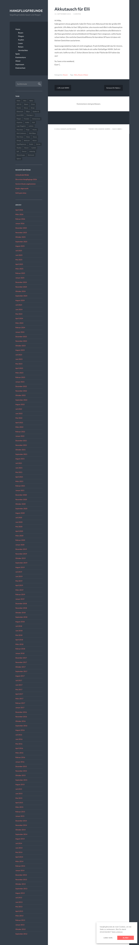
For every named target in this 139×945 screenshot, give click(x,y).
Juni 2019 (18, 576)
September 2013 (21, 889)
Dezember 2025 (21, 228)
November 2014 (21, 825)
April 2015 (19, 803)
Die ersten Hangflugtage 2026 (26, 179)
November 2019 (21, 554)
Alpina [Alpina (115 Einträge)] (31, 100)
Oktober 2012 (20, 929)
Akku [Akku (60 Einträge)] (24, 100)
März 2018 (19, 644)
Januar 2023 (19, 382)
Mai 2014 (18, 852)
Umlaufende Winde (22, 175)
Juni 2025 (18, 255)
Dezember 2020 (21, 495)
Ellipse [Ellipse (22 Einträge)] (28, 111)
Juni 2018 (18, 631)
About (17, 61)
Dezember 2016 (21, 712)
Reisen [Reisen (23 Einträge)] (35, 140)
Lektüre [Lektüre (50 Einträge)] (31, 126)
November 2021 (21, 445)
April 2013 (19, 911)
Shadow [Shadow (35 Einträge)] (19, 148)
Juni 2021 (18, 468)
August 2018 (20, 622)
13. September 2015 (63, 14)
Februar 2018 (20, 649)
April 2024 (19, 318)
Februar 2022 (20, 432)
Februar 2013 (20, 920)
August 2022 (20, 404)
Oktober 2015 (20, 775)
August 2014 (20, 839)
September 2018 (21, 617)
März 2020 (19, 536)
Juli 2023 (18, 355)
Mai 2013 (18, 907)
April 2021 (19, 477)
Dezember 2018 (21, 603)
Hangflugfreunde (26, 11)
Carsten (77, 14)
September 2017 (21, 671)
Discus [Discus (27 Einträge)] (26, 108)
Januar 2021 (19, 490)
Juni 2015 (18, 793)
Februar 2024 (20, 327)
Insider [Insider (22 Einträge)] (27, 122)
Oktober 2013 (20, 884)
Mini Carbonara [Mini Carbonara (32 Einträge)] (21, 133)
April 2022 (19, 422)
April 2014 (19, 857)
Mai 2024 (18, 314)
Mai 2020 (18, 527)
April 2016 (19, 748)
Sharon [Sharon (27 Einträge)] (26, 148)
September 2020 (21, 508)
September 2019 (21, 563)
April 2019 (19, 585)
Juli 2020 (18, 517)
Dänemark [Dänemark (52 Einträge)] (20, 111)
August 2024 (20, 300)
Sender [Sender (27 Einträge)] (31, 144)
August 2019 (20, 567)
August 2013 (20, 893)
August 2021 (20, 459)
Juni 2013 (18, 902)
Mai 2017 (18, 689)
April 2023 (19, 368)
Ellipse (85, 75)
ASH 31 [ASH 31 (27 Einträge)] (19, 104)
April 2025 (19, 264)
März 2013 (19, 916)
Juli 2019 (18, 572)
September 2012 (21, 934)
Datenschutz (20, 68)
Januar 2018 (19, 653)
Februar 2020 (20, 540)
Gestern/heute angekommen (25, 184)
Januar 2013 (19, 925)
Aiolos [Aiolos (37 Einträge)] (18, 100)
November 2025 (21, 232)
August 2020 (20, 513)
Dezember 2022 (21, 386)
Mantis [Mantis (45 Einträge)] (34, 129)
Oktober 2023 (20, 346)
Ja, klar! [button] (125, 938)
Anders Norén (104, 129)
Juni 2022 (18, 413)
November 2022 (21, 391)
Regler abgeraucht (21, 188)
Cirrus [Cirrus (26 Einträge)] (33, 104)
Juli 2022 (18, 409)
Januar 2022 (19, 436)
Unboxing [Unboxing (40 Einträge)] (32, 151)
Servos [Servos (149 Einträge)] (38, 144)
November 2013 (21, 879)
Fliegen (21, 36)
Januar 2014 (19, 870)
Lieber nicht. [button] (108, 938)
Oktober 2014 (20, 830)
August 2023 (20, 350)
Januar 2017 (19, 707)
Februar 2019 (20, 594)
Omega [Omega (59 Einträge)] (19, 140)
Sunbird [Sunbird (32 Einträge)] (33, 148)
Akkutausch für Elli (72, 8)
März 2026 (19, 214)
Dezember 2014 (21, 821)
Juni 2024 (18, 309)
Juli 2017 (18, 680)
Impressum (19, 64)
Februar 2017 (20, 703)
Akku (76, 75)
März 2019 (19, 590)
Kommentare (20, 57)
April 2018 (19, 640)
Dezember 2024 (21, 282)
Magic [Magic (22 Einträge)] (28, 129)
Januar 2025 (19, 278)
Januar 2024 (19, 332)
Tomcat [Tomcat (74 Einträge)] (24, 151)
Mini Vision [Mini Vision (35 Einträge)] (20, 137)
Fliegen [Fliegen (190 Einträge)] (19, 119)
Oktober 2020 (20, 504)
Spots (17, 54)
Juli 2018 (18, 626)
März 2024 (19, 323)
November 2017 (21, 662)
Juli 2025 (18, 250)
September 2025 (21, 242)
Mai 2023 (18, 364)
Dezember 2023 (21, 336)
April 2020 (19, 531)
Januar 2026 (19, 223)
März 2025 (19, 269)
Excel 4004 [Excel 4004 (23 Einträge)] (20, 115)
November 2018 (21, 608)
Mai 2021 (18, 472)
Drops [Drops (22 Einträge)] (33, 108)
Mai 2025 (18, 260)
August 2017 (20, 676)
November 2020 (21, 499)
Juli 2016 (18, 735)
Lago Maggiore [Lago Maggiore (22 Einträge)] (21, 126)
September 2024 (21, 296)
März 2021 (19, 481)
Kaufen (21, 40)
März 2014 (19, 861)
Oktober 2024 (20, 291)
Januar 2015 (19, 816)
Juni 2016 (18, 739)
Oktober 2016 (20, 721)
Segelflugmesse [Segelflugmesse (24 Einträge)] (21, 144)
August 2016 (20, 730)
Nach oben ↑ (117, 129)
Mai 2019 (18, 581)
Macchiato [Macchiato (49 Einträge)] (20, 129)
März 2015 (19, 807)
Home (17, 29)
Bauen (20, 33)
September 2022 (21, 400)
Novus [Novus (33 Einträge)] (35, 137)
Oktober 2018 (20, 612)
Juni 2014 (18, 848)
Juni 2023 (18, 359)
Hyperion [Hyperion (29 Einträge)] (19, 122)
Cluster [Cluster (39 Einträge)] (19, 108)
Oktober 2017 (20, 667)
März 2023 (19, 373)
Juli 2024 (18, 305)
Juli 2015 (18, 789)
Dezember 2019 (21, 549)
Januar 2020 (19, 545)
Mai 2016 (18, 744)
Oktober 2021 (20, 450)
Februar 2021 (20, 486)
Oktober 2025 (20, 237)
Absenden (39, 84)
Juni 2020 (18, 522)
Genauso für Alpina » (113, 88)
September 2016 (21, 726)
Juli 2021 (18, 463)
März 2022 (19, 427)
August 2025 (20, 246)
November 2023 (21, 341)
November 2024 (21, 287)
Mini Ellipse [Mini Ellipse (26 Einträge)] (32, 133)
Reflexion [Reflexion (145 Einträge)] (27, 140)
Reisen (20, 47)
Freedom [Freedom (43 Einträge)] (26, 119)
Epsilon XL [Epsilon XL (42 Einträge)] (36, 111)
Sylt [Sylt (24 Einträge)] (18, 151)
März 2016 (19, 753)
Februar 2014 (20, 866)
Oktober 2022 (20, 395)
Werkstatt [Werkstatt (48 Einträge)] (31, 155)
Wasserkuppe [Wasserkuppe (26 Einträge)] (21, 155)
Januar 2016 (19, 762)
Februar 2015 (20, 812)
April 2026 (19, 210)
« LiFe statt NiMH (63, 88)
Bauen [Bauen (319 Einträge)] (26, 104)
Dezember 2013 (21, 875)
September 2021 (21, 454)
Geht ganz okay (20, 193)
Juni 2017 (18, 685)
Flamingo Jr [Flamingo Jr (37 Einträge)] (30, 115)
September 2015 (21, 780)
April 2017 (19, 694)
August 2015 (20, 784)
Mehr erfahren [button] (117, 932)
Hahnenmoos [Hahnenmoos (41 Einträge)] (36, 119)
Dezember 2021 (21, 441)
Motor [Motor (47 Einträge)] (28, 137)
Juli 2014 (18, 843)
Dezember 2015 (21, 766)
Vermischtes (23, 50)
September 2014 (21, 834)
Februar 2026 (20, 219)
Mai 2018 (18, 635)
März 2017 (19, 698)
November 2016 (21, 717)
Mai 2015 (18, 798)
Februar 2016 (20, 757)
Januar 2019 (19, 599)
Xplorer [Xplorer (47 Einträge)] (19, 159)
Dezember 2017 (21, 658)
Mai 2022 (18, 418)
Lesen (20, 43)
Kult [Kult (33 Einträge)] (33, 122)
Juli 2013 (18, 897)
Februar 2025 (20, 273)
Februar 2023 (20, 377)
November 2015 (21, 771)
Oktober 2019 (20, 558)
